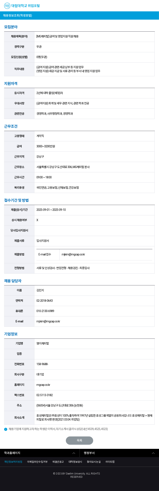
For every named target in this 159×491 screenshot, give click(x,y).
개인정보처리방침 (13, 461)
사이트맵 (109, 461)
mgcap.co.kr (43, 384)
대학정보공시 (75, 461)
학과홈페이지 (12, 453)
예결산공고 (58, 461)
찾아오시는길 (94, 461)
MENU (152, 5)
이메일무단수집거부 (37, 461)
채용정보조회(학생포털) (17, 15)
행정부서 (89, 453)
